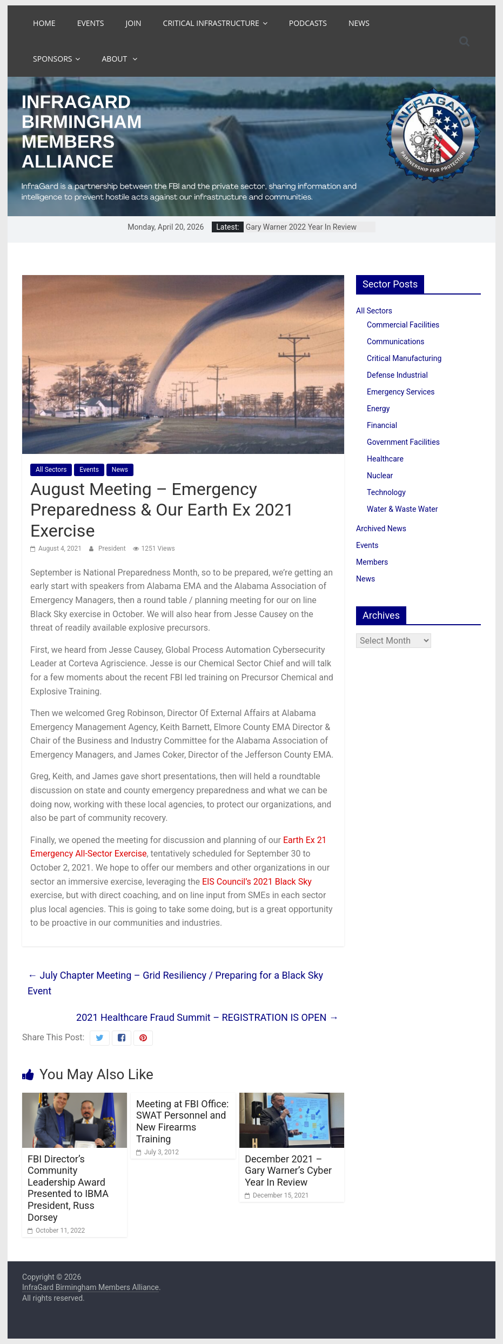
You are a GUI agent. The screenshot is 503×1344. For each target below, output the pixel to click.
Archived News (381, 528)
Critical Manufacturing (404, 358)
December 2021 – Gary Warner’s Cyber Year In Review (288, 1170)
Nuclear (380, 475)
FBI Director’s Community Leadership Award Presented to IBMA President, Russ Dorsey (68, 1188)
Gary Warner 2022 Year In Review (301, 227)
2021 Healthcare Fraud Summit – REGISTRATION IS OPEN (207, 1017)
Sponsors (52, 59)
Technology (386, 492)
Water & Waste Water (402, 509)
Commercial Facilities (403, 324)
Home (44, 23)
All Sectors (51, 469)
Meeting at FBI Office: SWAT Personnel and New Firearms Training (182, 1121)
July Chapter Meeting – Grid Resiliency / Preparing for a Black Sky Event (175, 983)
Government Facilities (403, 442)
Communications (395, 341)
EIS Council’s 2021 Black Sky (257, 882)
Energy (378, 408)
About (115, 59)
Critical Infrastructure (211, 23)
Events (90, 23)
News (359, 23)
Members (372, 562)
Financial (382, 425)
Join (134, 23)
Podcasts (308, 23)
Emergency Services (400, 391)
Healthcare (385, 458)
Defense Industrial (397, 375)
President (113, 548)
